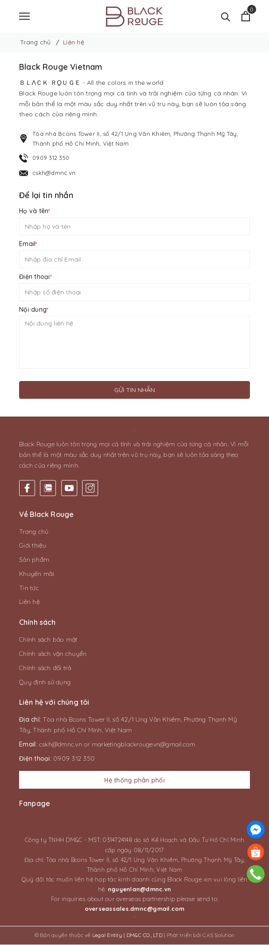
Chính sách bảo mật (48, 640)
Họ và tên (35, 211)
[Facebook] (27, 488)
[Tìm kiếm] (225, 16)
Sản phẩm (34, 560)
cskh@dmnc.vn (53, 173)
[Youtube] (69, 488)
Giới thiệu (33, 546)
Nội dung (33, 310)
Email (28, 244)
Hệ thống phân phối (134, 781)
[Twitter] (48, 488)
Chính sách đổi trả (45, 668)
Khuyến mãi (37, 574)
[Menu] (24, 16)
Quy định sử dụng (45, 683)
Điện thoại (35, 277)
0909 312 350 (50, 158)
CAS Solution (218, 935)
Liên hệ (29, 603)
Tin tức (29, 588)
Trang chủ (33, 532)
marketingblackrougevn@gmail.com (144, 745)
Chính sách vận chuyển (53, 654)
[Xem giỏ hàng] (245, 17)
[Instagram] (90, 488)
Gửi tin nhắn (134, 390)
